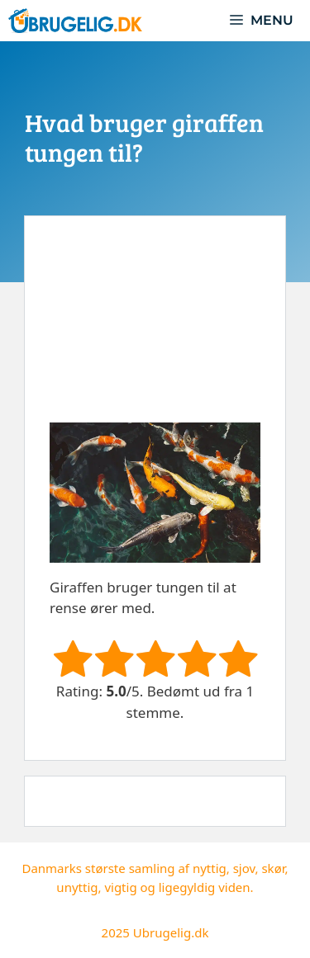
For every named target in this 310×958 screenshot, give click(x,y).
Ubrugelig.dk (171, 932)
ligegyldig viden (204, 887)
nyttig (210, 868)
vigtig (120, 887)
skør (272, 868)
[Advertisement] (155, 331)
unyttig (77, 887)
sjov (244, 868)
